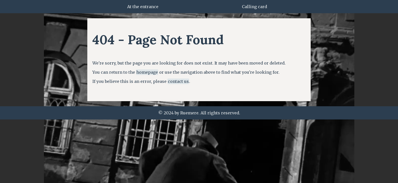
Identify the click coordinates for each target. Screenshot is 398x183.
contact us (178, 81)
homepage (147, 72)
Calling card (254, 6)
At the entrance (142, 6)
